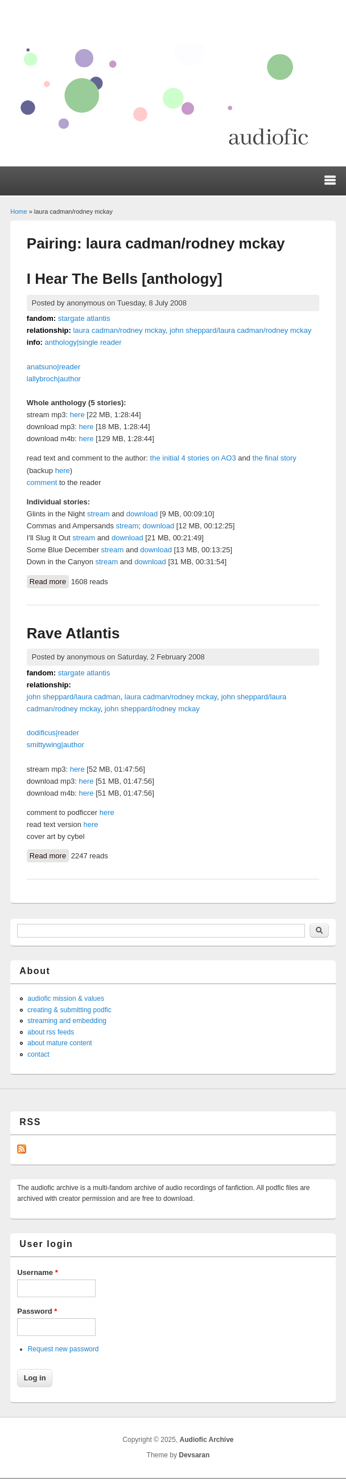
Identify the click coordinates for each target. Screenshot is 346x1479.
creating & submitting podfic (69, 1010)
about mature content (59, 1043)
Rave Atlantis (73, 633)
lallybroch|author (54, 378)
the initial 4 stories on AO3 (193, 458)
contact (38, 1054)
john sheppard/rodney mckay (152, 708)
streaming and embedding (66, 1021)
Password (37, 1311)
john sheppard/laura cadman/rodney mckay (240, 330)
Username (37, 1272)
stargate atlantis (84, 318)
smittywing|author (55, 744)
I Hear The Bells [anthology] (125, 278)
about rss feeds (50, 1032)
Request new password (63, 1349)
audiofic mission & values (65, 999)
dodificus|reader (53, 732)
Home (18, 211)
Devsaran (194, 1455)
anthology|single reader (83, 342)
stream (98, 514)
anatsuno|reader (53, 366)
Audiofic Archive (207, 1440)
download (142, 514)
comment (42, 482)
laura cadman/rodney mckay (119, 330)
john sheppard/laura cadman (74, 696)
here (77, 414)
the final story (274, 458)
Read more (49, 581)
